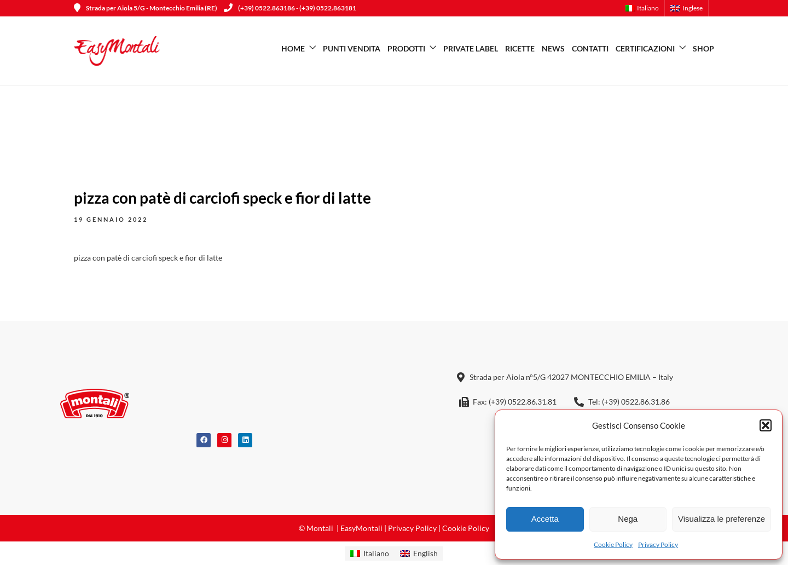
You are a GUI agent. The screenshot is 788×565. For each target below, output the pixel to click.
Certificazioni (645, 48)
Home (293, 48)
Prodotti (406, 48)
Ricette (520, 48)
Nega (628, 518)
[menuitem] (645, 8)
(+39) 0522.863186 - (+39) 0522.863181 (290, 8)
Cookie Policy (613, 544)
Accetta (545, 518)
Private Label (470, 48)
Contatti (590, 48)
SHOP (703, 48)
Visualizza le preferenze (721, 518)
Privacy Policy (658, 544)
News (553, 48)
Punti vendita (351, 48)
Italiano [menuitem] (376, 553)
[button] (765, 425)
